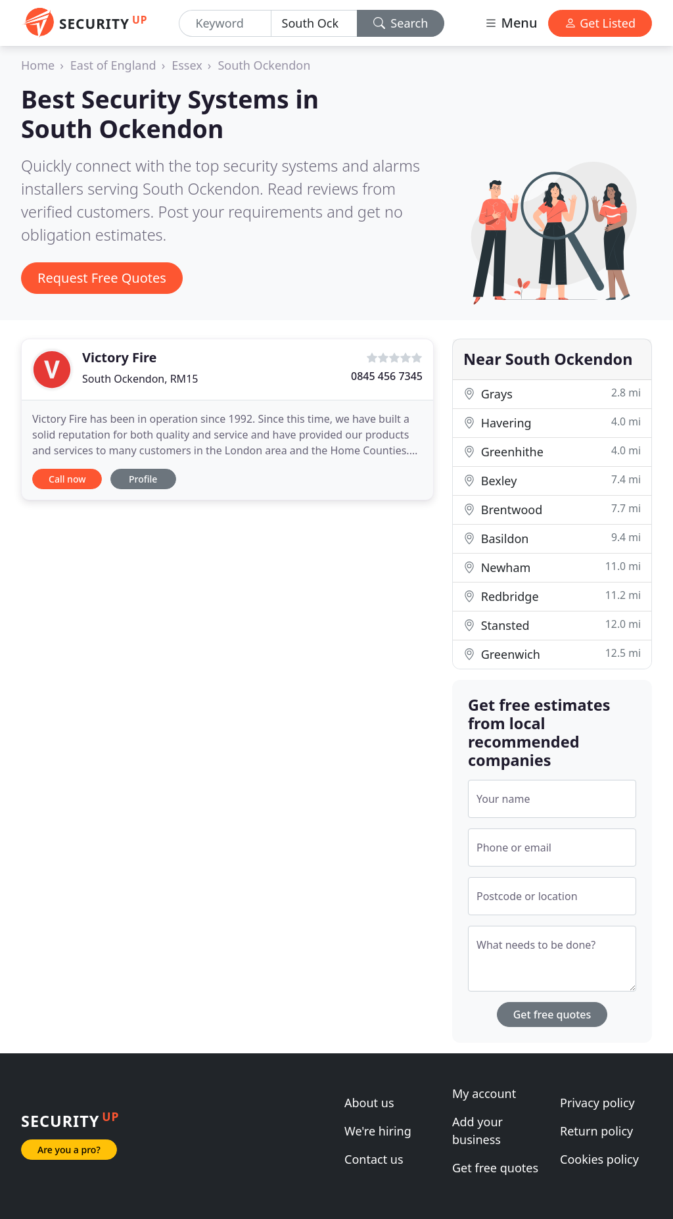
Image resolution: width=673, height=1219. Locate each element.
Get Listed (600, 23)
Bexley (552, 480)
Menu (510, 23)
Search (401, 23)
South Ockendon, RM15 (140, 378)
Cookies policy (599, 1159)
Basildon (552, 538)
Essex (187, 65)
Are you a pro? (69, 1149)
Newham (552, 567)
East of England (113, 65)
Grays (552, 393)
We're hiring (377, 1131)
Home (38, 65)
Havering (552, 422)
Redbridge (552, 596)
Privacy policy (597, 1103)
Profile (143, 479)
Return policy (596, 1131)
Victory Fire (119, 357)
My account (484, 1093)
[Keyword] (225, 23)
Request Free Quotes (101, 278)
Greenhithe (552, 451)
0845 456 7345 (387, 376)
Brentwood (552, 509)
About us (369, 1103)
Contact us (374, 1159)
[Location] (314, 23)
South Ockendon (264, 65)
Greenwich (552, 654)
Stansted (552, 625)
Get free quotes (552, 1014)
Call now (67, 479)
